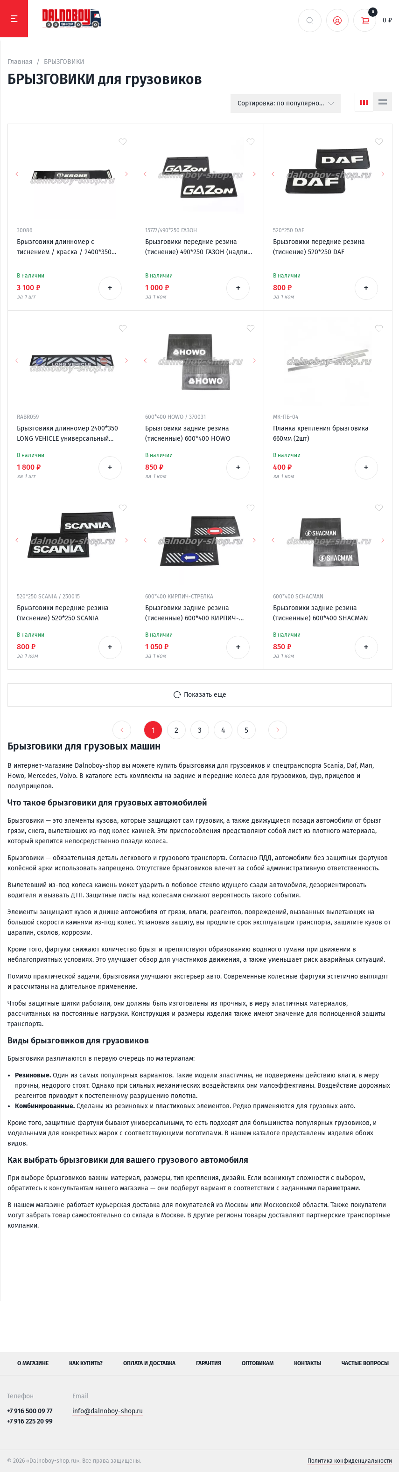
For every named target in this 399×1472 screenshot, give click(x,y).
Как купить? (86, 1363)
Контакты (307, 1363)
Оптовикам (257, 1363)
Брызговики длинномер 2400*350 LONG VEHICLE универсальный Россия (67, 434)
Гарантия (208, 1363)
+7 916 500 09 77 (29, 1411)
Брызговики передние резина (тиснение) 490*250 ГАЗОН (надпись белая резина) (199, 247)
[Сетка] (364, 102)
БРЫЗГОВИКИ (64, 62)
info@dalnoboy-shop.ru (107, 1411)
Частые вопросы (365, 1363)
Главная (20, 62)
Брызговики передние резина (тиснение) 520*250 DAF (319, 247)
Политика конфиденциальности (350, 1461)
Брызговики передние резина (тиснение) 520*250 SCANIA (63, 613)
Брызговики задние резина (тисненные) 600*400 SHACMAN (320, 613)
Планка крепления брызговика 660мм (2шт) (321, 433)
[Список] (382, 101)
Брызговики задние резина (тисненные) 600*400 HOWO (188, 433)
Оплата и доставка (149, 1363)
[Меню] (14, 18)
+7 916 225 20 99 (30, 1421)
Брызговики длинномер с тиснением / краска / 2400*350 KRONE (64, 247)
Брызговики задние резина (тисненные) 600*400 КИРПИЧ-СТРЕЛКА (192, 614)
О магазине (33, 1363)
